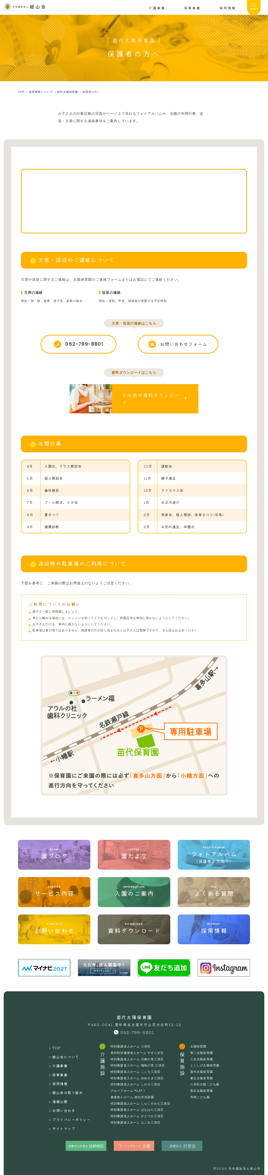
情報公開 (59, 1083)
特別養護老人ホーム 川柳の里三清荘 (139, 1056)
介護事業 (59, 1057)
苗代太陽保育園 (203, 1069)
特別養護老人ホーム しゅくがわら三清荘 (142, 1100)
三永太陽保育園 (203, 1056)
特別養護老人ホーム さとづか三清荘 (139, 1113)
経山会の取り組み (67, 1077)
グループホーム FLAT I (130, 1088)
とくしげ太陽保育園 (206, 1062)
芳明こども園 (201, 1094)
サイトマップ (63, 1103)
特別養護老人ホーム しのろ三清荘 (137, 1081)
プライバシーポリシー (72, 1096)
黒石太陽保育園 (203, 1088)
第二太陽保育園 (203, 1050)
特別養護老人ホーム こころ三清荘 (137, 1069)
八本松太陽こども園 (206, 1081)
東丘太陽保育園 (203, 1075)
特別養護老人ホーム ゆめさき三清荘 (139, 1075)
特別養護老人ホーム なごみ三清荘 (137, 1119)
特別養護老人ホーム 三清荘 (133, 1043)
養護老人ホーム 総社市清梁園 (134, 1094)
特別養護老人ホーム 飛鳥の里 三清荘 (140, 1062)
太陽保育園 (200, 1043)
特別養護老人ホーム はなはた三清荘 (139, 1107)
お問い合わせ (63, 1090)
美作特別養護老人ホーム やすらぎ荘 (139, 1050)
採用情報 (59, 1070)
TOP (55, 1043)
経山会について (65, 1050)
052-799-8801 (137, 1029)
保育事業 (59, 1063)
